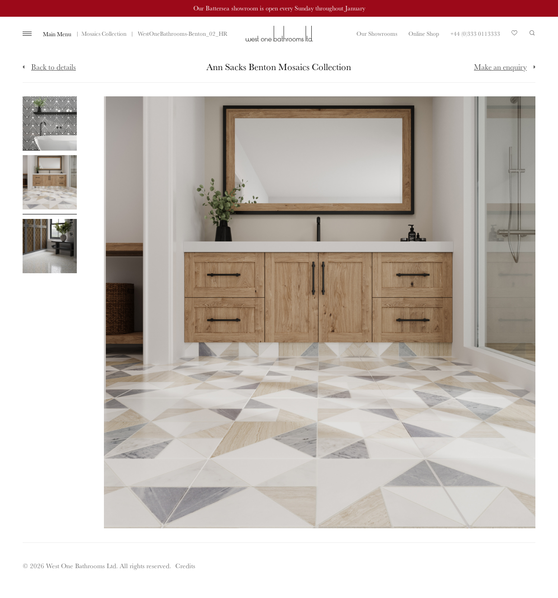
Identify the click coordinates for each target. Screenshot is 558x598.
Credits (185, 565)
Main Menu (57, 34)
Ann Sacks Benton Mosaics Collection (81, 33)
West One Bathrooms (279, 34)
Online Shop (423, 33)
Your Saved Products (514, 35)
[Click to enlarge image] (50, 123)
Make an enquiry (500, 66)
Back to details (53, 66)
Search (532, 33)
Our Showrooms (376, 33)
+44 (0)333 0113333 (475, 33)
